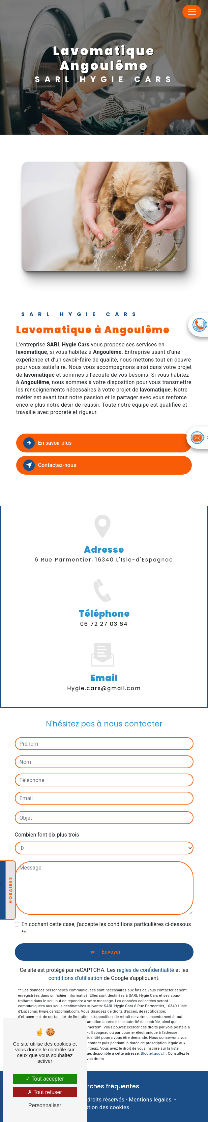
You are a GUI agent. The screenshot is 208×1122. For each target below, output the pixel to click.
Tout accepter (45, 1079)
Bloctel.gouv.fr (153, 1042)
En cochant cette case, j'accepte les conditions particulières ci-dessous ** (106, 916)
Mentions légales (150, 1099)
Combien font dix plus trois (47, 823)
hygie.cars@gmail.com (104, 676)
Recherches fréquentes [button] (104, 1086)
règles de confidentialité (145, 958)
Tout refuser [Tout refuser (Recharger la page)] (45, 1092)
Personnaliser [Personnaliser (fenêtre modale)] (44, 1105)
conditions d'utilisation (75, 966)
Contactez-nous (49, 465)
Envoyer (111, 940)
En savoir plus (47, 443)
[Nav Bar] (191, 12)
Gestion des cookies (104, 1107)
